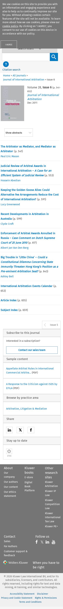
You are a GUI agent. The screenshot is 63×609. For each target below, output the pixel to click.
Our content (11, 486)
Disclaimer (42, 593)
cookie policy (10, 26)
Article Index (8, 300)
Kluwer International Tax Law (53, 517)
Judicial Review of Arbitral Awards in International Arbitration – (26, 170)
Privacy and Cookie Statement (16, 598)
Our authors (11, 481)
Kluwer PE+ (51, 526)
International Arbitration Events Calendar (26, 286)
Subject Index (9, 310)
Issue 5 (54, 324)
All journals (19, 75)
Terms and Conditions (30, 602)
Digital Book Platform (30, 486)
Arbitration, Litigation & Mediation (26, 408)
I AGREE (8, 44)
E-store (29, 477)
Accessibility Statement (22, 593)
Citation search (11, 69)
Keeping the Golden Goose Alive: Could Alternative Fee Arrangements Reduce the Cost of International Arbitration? (30, 194)
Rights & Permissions (46, 598)
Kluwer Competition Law (52, 504)
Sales (7, 541)
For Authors (10, 546)
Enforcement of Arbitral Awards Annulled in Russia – (28, 238)
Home (6, 75)
